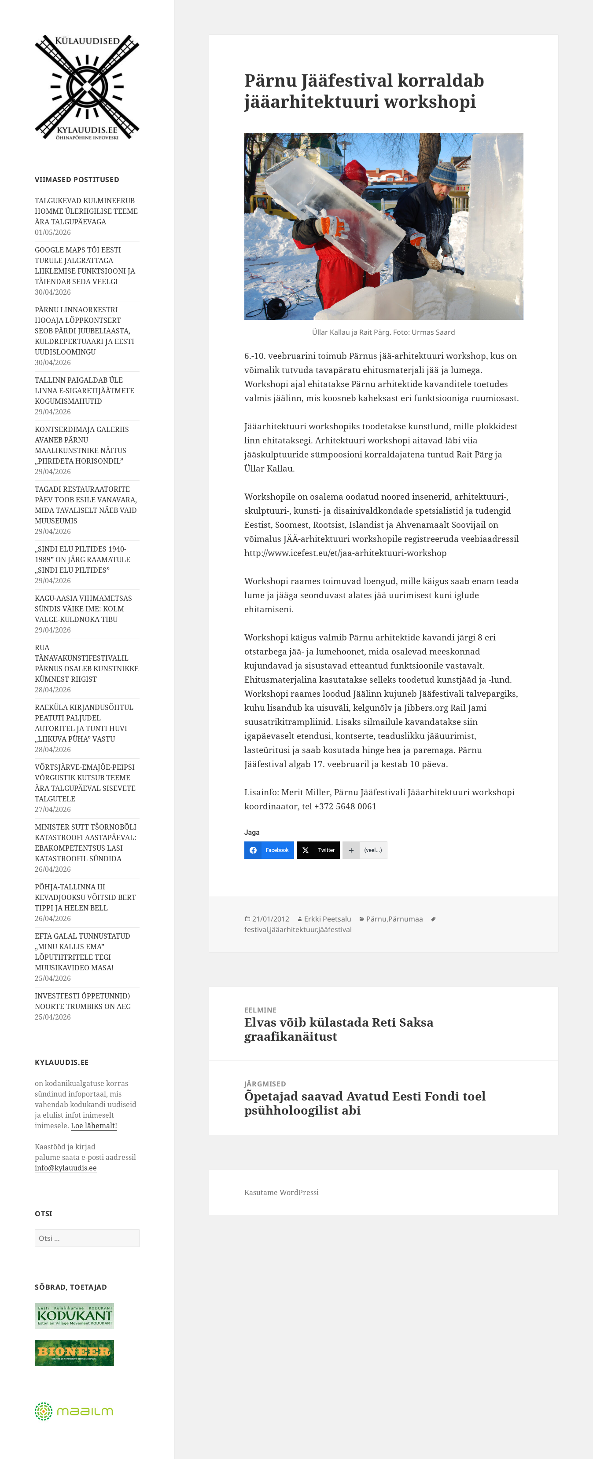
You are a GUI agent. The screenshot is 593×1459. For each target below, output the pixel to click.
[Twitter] (318, 850)
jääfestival (335, 929)
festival (256, 929)
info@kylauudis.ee (66, 1168)
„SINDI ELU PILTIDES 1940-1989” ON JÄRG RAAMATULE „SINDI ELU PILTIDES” (82, 559)
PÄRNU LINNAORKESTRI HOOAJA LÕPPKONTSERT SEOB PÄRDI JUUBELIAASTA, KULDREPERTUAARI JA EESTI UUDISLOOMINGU (84, 331)
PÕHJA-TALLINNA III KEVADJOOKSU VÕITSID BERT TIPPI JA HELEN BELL (85, 897)
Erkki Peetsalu (327, 919)
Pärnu (376, 919)
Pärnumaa (405, 919)
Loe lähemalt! (94, 1125)
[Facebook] (269, 850)
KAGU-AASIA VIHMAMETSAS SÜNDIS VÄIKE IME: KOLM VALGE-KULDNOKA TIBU (83, 608)
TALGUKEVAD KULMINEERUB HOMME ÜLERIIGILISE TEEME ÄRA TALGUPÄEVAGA (86, 211)
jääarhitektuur (293, 929)
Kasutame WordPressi (281, 1192)
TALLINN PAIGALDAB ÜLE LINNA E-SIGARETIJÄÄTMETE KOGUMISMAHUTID (84, 390)
